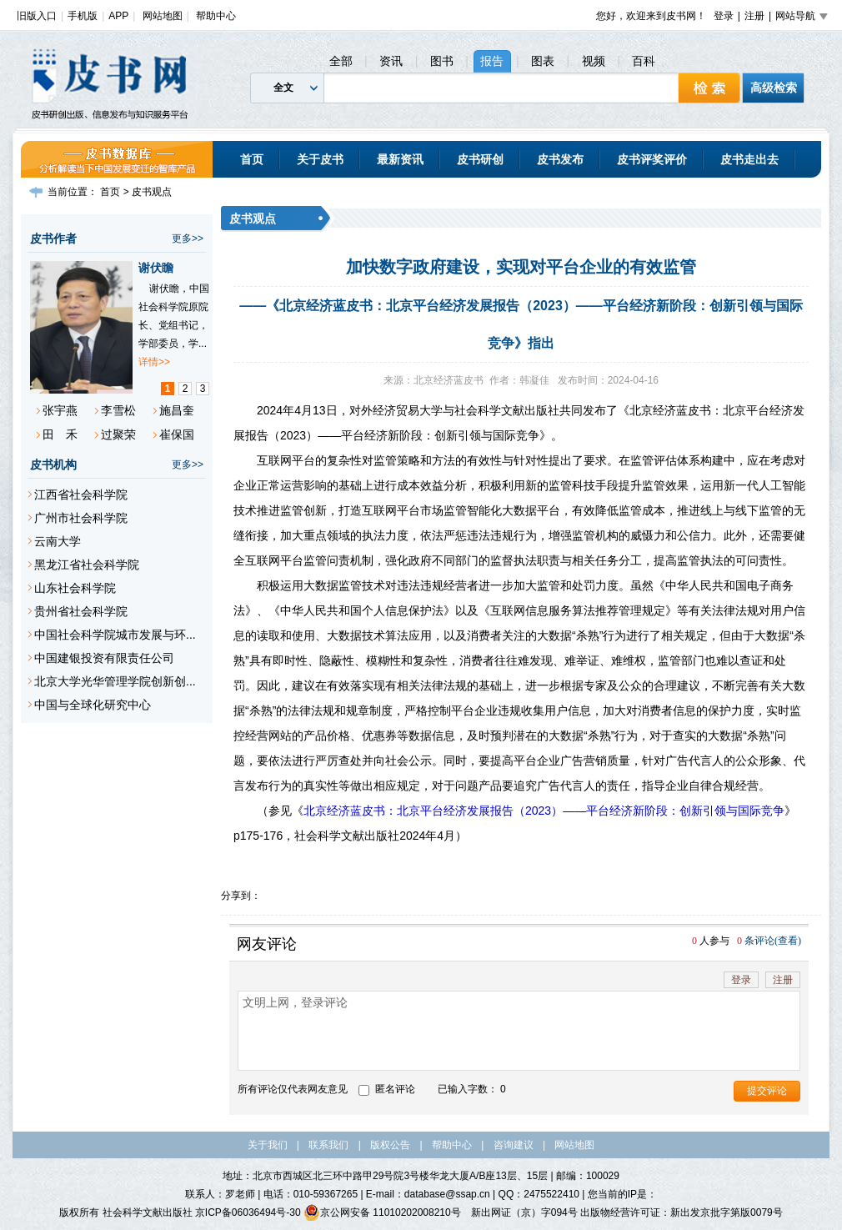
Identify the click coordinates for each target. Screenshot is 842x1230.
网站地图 (163, 16)
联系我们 (328, 1145)
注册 (754, 16)
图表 (542, 61)
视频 (593, 61)
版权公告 (390, 1145)
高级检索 (773, 87)
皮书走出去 (749, 159)
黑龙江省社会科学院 (86, 564)
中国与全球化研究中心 (92, 704)
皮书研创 (480, 159)
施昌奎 (176, 410)
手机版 (83, 16)
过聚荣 (118, 434)
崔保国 (176, 434)
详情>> (154, 362)
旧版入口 (37, 16)
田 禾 (60, 434)
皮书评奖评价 (652, 159)
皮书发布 (560, 159)
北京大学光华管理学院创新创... (115, 681)
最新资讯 (400, 159)
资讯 (391, 61)
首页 (251, 159)
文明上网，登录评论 (519, 1031)
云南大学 (57, 541)
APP (118, 16)
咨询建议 (514, 1145)
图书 (442, 61)
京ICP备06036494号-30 (248, 1212)
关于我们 (268, 1145)
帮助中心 (216, 16)
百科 (643, 61)
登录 (724, 16)
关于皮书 (320, 159)
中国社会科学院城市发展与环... (115, 634)
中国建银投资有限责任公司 (104, 658)
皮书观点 (152, 192)
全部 (341, 61)
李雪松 (118, 410)
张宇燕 (60, 410)
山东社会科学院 (75, 588)
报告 (492, 61)
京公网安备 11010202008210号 (382, 1212)
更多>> (187, 238)
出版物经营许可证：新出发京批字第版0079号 (681, 1212)
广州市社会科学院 (81, 518)
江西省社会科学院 (81, 494)
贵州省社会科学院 (81, 611)
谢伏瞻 (155, 267)
